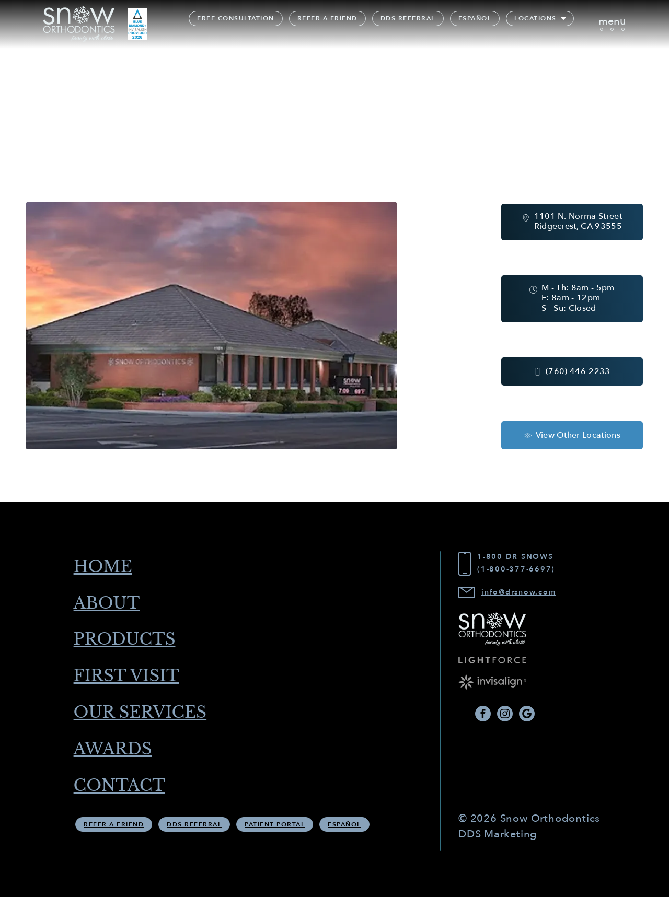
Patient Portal (275, 828)
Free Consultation (236, 19)
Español (475, 19)
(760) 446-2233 (578, 372)
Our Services (144, 713)
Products (128, 638)
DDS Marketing (497, 835)
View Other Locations (578, 436)
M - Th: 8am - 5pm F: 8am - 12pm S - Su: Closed (577, 298)
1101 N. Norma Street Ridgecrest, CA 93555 (578, 220)
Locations (536, 19)
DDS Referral (408, 19)
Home (105, 564)
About (109, 601)
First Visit (130, 676)
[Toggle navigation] (612, 24)
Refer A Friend (328, 19)
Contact (123, 788)
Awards (116, 751)
